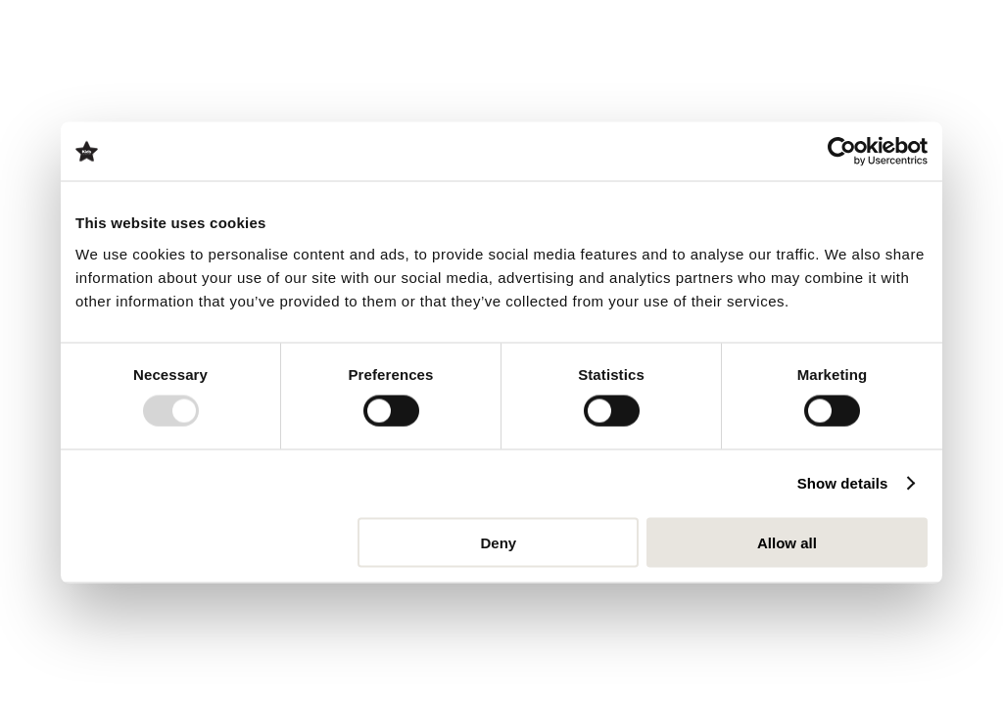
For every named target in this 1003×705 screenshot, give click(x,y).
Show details (842, 483)
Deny (499, 542)
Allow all (787, 542)
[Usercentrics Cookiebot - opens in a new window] (842, 151)
